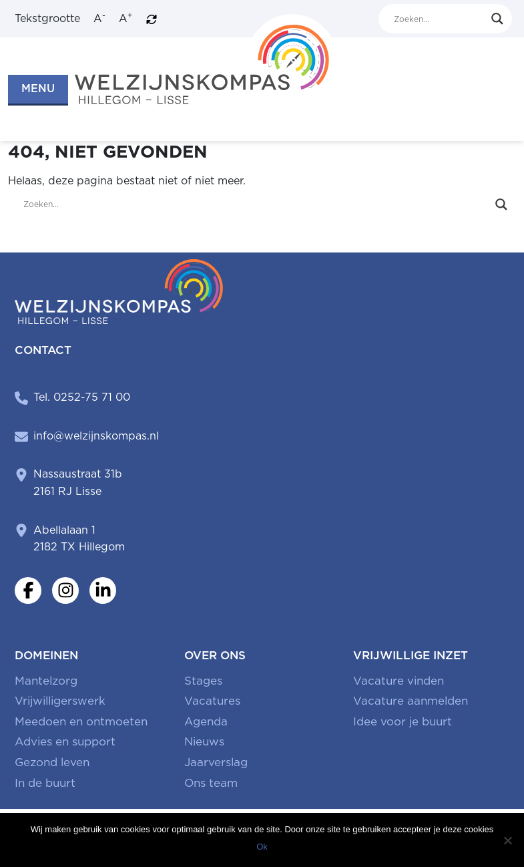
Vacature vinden (398, 680)
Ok (262, 847)
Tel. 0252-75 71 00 (81, 397)
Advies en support (65, 741)
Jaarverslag (216, 762)
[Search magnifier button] (497, 18)
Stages (203, 680)
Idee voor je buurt (402, 721)
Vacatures (212, 700)
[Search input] (439, 18)
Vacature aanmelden (410, 700)
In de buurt (45, 783)
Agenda (206, 721)
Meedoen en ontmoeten (81, 721)
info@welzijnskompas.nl (96, 435)
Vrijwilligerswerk (60, 700)
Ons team (211, 783)
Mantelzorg (46, 680)
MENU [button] (38, 88)
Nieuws (204, 741)
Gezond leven (52, 762)
